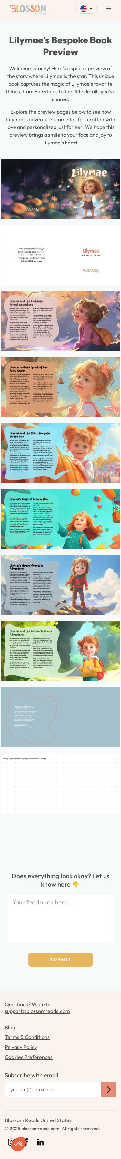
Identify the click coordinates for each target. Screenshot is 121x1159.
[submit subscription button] (108, 1089)
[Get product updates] (53, 1089)
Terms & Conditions (27, 1037)
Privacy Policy (21, 1047)
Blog (10, 1027)
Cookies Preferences (29, 1057)
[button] (86, 9)
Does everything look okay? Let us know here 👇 (60, 880)
